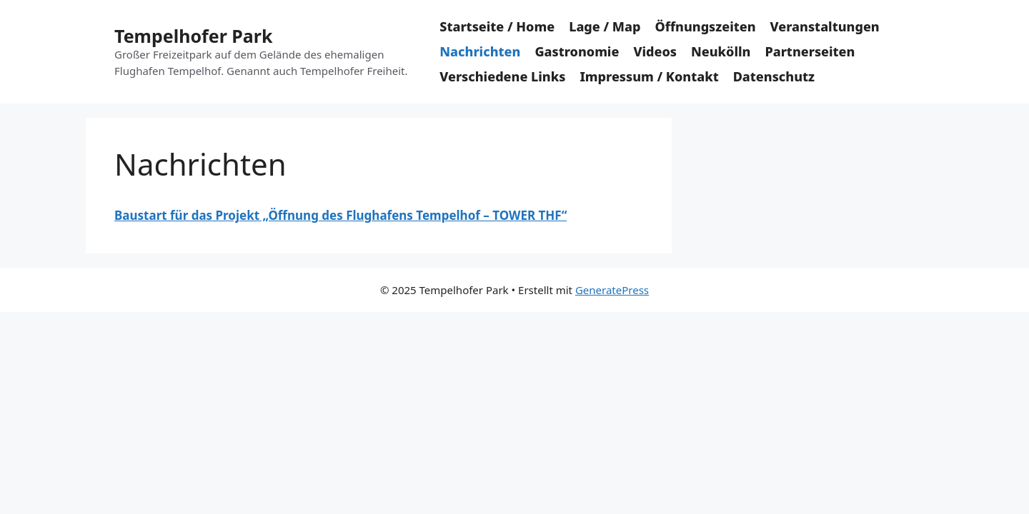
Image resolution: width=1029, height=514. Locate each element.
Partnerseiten (810, 51)
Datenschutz (774, 76)
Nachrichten (479, 51)
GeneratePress (612, 290)
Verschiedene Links (502, 76)
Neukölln (720, 51)
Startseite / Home (497, 26)
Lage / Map (604, 26)
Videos (655, 51)
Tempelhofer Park (193, 36)
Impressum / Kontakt (649, 76)
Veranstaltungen (825, 26)
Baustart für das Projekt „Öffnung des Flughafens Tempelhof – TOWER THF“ (340, 215)
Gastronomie (577, 51)
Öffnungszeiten (705, 26)
